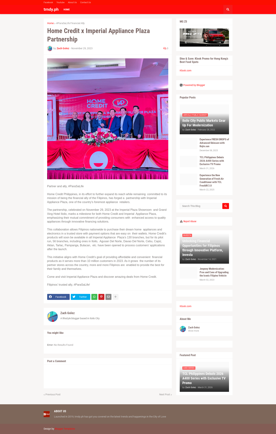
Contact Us (85, 2)
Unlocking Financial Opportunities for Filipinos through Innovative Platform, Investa (202, 248)
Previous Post (53, 394)
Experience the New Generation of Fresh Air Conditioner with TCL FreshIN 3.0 (212, 180)
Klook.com (185, 70)
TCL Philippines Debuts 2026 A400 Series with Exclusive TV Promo (212, 161)
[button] (228, 9)
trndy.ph (51, 9)
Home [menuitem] (67, 9)
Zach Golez (67, 313)
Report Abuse (189, 221)
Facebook (48, 2)
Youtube (60, 2)
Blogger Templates (65, 428)
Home (50, 23)
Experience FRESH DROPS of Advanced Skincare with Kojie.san (214, 143)
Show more (193, 331)
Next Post (164, 394)
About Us (72, 2)
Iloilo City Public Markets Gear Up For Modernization (203, 122)
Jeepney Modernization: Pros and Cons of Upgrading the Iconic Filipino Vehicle (214, 272)
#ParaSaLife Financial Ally (70, 23)
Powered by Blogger (192, 85)
